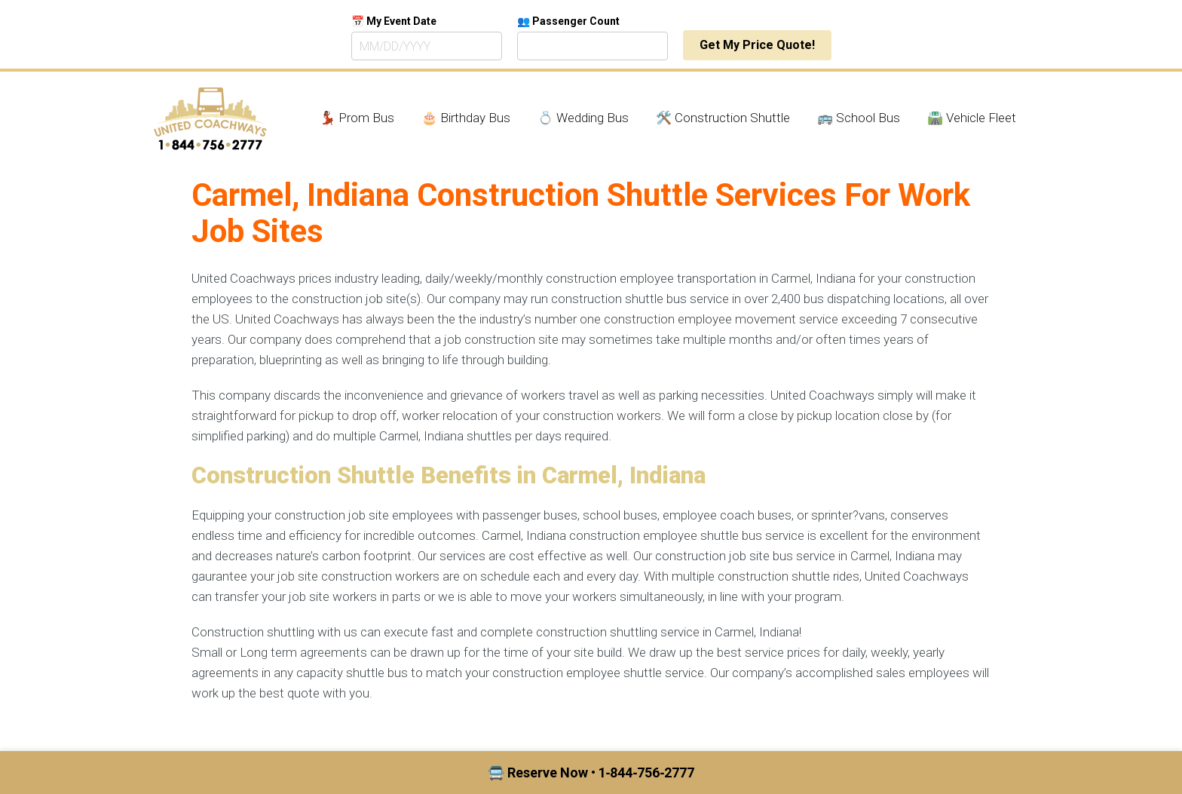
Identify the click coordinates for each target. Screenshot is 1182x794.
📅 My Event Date (393, 21)
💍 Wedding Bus (583, 117)
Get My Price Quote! (757, 45)
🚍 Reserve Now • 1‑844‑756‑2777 (591, 772)
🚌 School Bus (858, 117)
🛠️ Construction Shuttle (723, 117)
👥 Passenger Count (568, 21)
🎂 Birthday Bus (465, 117)
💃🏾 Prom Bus (357, 117)
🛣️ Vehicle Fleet (971, 117)
